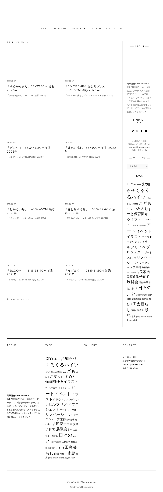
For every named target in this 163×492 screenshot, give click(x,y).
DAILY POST (95, 28)
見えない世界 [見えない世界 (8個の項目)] (132, 320)
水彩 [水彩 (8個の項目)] (138, 295)
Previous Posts (20, 299)
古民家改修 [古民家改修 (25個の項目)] (71, 424)
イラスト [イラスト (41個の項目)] (134, 236)
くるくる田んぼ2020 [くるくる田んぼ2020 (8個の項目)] (53, 372)
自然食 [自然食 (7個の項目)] (149, 316)
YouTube (146, 132)
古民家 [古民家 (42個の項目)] (141, 272)
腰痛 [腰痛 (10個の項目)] (138, 316)
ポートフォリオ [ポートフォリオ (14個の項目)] (68, 409)
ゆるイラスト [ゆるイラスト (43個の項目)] (67, 381)
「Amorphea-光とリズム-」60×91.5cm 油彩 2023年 (86, 88)
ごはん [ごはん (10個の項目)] (130, 209)
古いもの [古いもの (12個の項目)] (131, 272)
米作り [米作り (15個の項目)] (140, 310)
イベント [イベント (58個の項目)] (144, 231)
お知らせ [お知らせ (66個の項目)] (69, 358)
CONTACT (110, 28)
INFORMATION (59, 28)
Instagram (137, 132)
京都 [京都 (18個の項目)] (138, 267)
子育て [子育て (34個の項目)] (144, 276)
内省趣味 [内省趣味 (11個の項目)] (146, 267)
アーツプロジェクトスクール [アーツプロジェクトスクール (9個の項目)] (57, 388)
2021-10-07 (11, 204)
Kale (72, 487)
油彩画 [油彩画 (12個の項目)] (143, 294)
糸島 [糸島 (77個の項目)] (71, 453)
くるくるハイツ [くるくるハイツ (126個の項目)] (62, 364)
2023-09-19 (69, 81)
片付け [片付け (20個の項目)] (60, 447)
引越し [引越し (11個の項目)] (48, 435)
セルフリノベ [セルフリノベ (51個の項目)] (59, 404)
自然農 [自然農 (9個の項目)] (143, 316)
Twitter (133, 132)
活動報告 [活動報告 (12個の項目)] (66, 442)
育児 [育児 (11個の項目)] (133, 316)
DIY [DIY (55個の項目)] (130, 184)
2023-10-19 (11, 81)
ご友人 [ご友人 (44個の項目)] (138, 208)
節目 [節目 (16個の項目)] (133, 310)
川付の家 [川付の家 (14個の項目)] (143, 282)
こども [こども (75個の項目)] (145, 203)
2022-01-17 (69, 142)
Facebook (142, 132)
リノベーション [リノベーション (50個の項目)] (58, 414)
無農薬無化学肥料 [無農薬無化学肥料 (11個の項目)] (140, 299)
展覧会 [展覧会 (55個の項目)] (132, 281)
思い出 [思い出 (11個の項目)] (134, 288)
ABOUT (44, 28)
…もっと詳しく (140, 111)
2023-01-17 (11, 142)
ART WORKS (78, 28)
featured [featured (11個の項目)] (138, 184)
